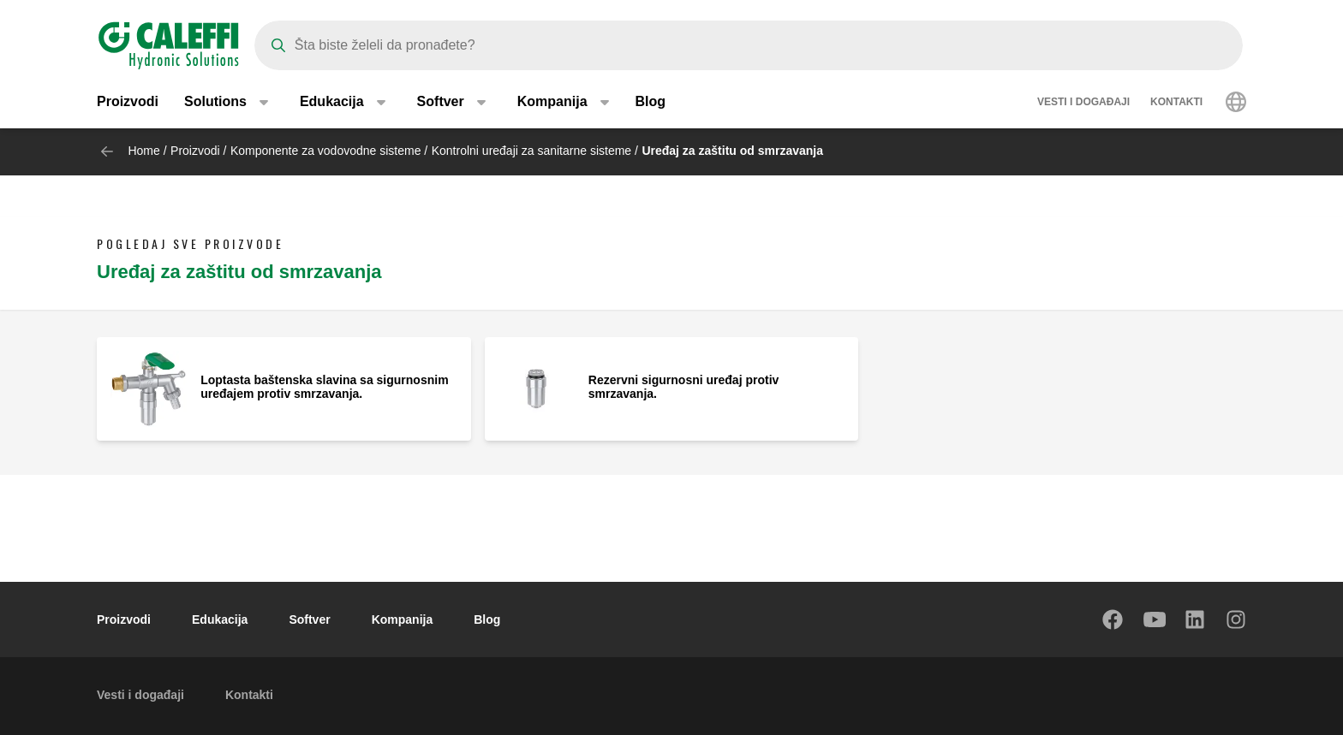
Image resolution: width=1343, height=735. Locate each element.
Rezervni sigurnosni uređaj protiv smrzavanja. (683, 386)
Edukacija (220, 619)
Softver (309, 619)
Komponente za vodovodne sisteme (325, 150)
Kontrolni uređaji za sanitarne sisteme (531, 150)
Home (143, 150)
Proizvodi (127, 102)
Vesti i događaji (1083, 103)
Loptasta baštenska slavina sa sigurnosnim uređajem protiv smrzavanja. (324, 386)
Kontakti (1176, 103)
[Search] (748, 45)
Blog (651, 102)
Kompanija (402, 619)
